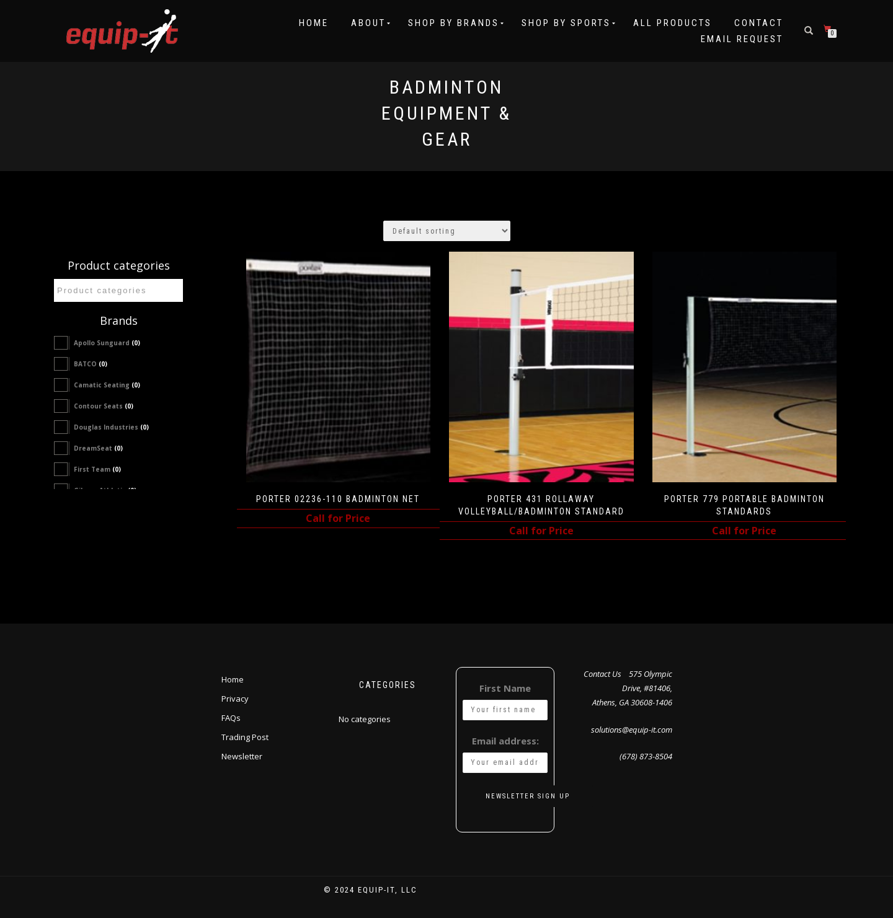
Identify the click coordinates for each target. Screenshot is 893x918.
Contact (758, 23)
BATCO (90, 364)
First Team (97, 469)
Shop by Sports (566, 23)
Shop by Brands (453, 23)
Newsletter (241, 756)
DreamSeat (98, 448)
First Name (505, 688)
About (368, 23)
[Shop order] (446, 231)
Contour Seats (103, 406)
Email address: (505, 741)
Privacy (235, 698)
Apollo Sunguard (107, 342)
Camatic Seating (107, 385)
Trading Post (245, 737)
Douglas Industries (111, 427)
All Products (672, 23)
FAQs (231, 717)
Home (314, 23)
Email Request (742, 39)
